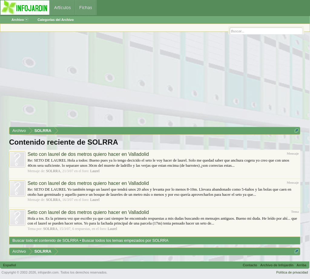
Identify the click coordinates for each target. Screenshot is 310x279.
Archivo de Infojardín (277, 265)
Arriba (301, 265)
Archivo (20, 20)
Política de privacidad (292, 272)
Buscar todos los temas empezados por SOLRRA (125, 240)
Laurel (95, 171)
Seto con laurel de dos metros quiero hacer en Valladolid (88, 154)
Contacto (250, 265)
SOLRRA (53, 171)
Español (9, 265)
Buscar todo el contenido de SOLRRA (45, 240)
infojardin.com (48, 272)
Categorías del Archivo (56, 19)
